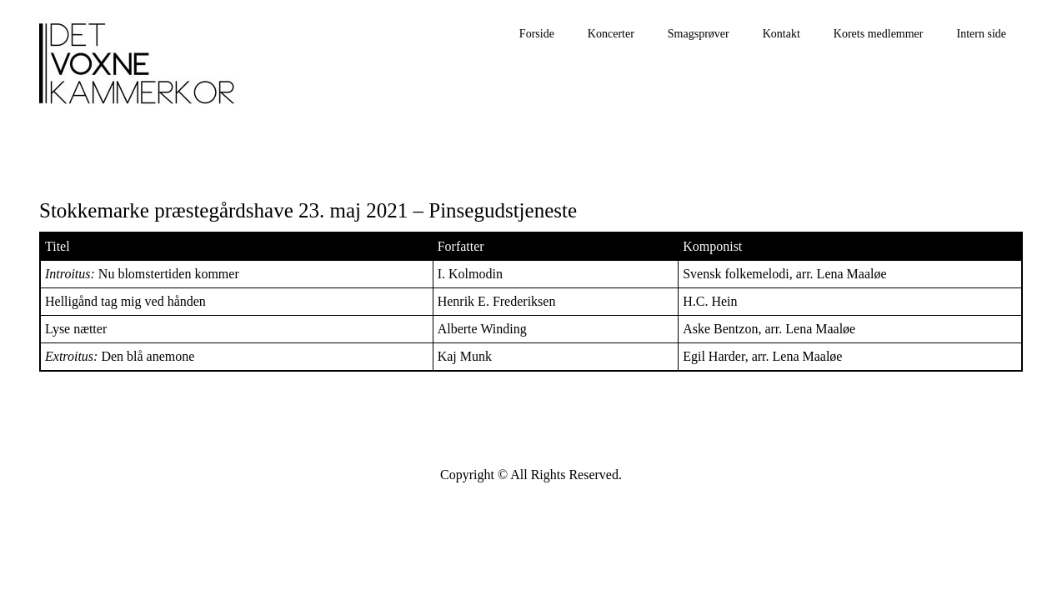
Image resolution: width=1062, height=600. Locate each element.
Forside (536, 34)
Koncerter (611, 34)
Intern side (981, 34)
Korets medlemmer (879, 34)
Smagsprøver (698, 34)
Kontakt (781, 34)
